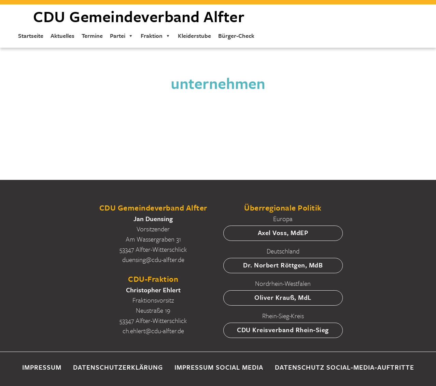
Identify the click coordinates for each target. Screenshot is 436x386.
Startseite (30, 35)
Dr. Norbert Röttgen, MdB (283, 264)
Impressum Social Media (218, 367)
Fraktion (156, 35)
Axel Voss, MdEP (283, 232)
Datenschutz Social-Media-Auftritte (344, 367)
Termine (92, 35)
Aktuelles (62, 35)
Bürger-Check (236, 35)
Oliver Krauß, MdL (282, 297)
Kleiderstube (194, 35)
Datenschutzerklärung (118, 367)
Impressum (41, 367)
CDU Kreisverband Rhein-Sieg (283, 329)
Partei (121, 35)
